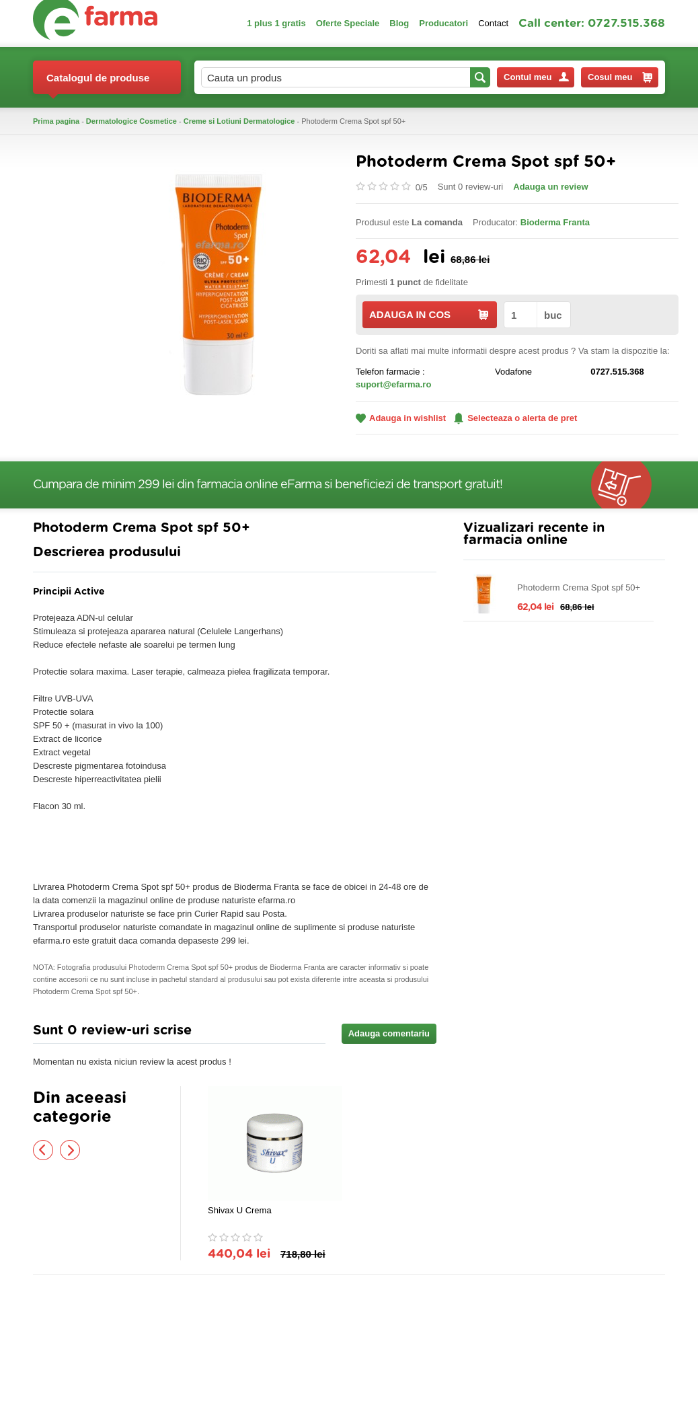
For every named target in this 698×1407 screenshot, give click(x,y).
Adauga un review (550, 187)
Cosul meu (620, 77)
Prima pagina (56, 121)
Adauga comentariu (389, 1033)
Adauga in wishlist (401, 418)
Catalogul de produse (97, 83)
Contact (493, 23)
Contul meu (536, 77)
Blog (399, 23)
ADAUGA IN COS (428, 314)
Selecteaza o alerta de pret (515, 418)
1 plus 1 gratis (276, 23)
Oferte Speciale (348, 23)
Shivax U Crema (240, 1210)
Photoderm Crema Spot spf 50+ (578, 587)
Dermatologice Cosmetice (131, 121)
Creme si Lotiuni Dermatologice (239, 121)
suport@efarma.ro (393, 384)
